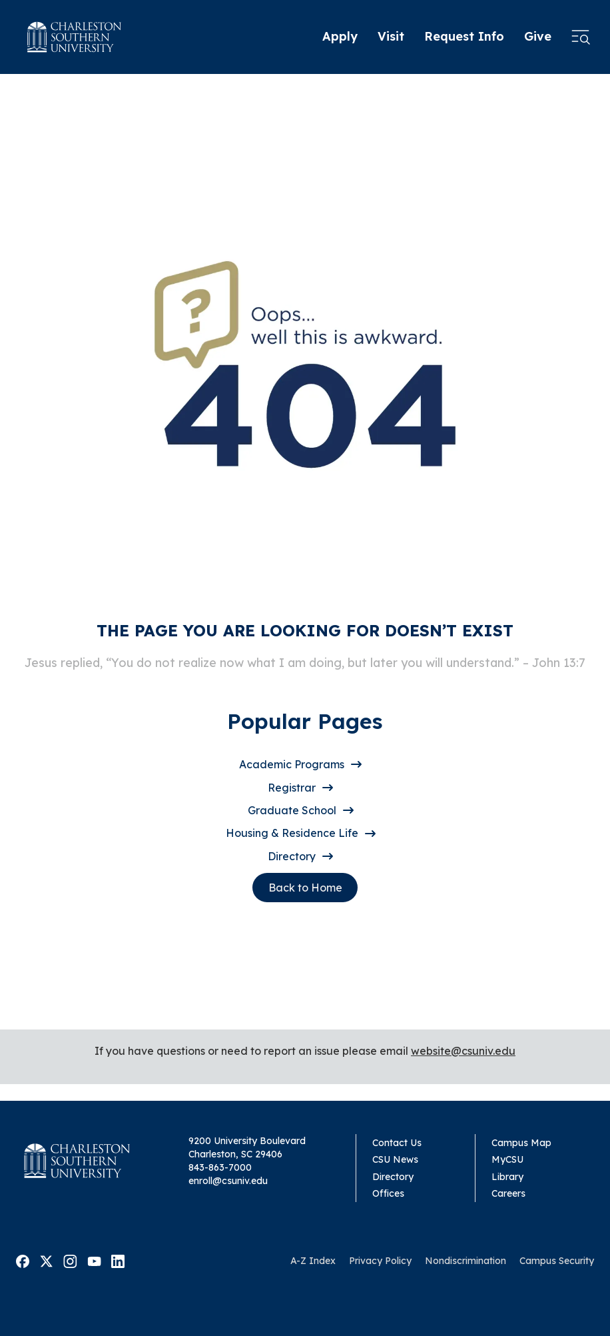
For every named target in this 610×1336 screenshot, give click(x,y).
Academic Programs (291, 764)
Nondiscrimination (465, 1261)
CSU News (395, 1159)
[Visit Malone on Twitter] (46, 1260)
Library (507, 1177)
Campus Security (556, 1261)
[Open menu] (580, 37)
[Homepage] (74, 37)
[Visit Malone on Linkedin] (118, 1260)
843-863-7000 (220, 1167)
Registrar (292, 788)
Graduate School (292, 810)
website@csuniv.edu (463, 1050)
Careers (508, 1193)
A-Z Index (313, 1261)
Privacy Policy (380, 1261)
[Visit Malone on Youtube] (94, 1260)
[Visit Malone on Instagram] (70, 1260)
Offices (388, 1193)
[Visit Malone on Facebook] (22, 1260)
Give (537, 36)
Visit (391, 36)
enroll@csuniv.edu (228, 1181)
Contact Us (397, 1143)
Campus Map (521, 1143)
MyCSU (507, 1159)
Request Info (464, 36)
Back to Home (305, 887)
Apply (340, 36)
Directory (292, 856)
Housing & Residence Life (292, 833)
